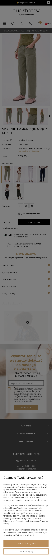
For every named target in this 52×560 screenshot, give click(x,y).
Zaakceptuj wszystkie (26, 543)
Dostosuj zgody (26, 551)
